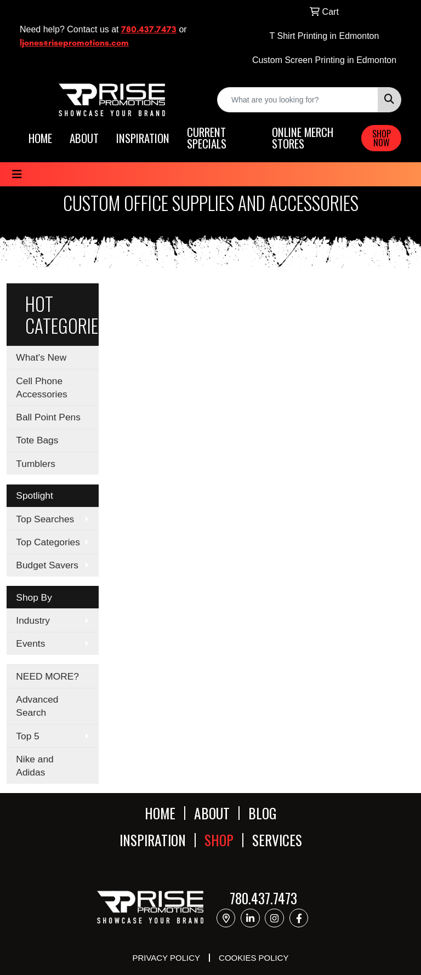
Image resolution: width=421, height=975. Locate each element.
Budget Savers (47, 565)
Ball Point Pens (48, 417)
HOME (40, 138)
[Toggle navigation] (17, 174)
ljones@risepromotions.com (74, 42)
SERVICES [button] (277, 840)
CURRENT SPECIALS (206, 138)
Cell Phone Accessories (41, 387)
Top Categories (48, 542)
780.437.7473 (149, 29)
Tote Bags (37, 440)
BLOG (262, 813)
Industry (33, 620)
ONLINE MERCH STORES (302, 138)
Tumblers (35, 463)
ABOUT (84, 138)
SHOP (219, 840)
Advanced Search (37, 706)
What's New (41, 357)
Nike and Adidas (34, 766)
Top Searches (45, 519)
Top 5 (27, 736)
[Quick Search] (297, 99)
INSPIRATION (142, 138)
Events (30, 643)
